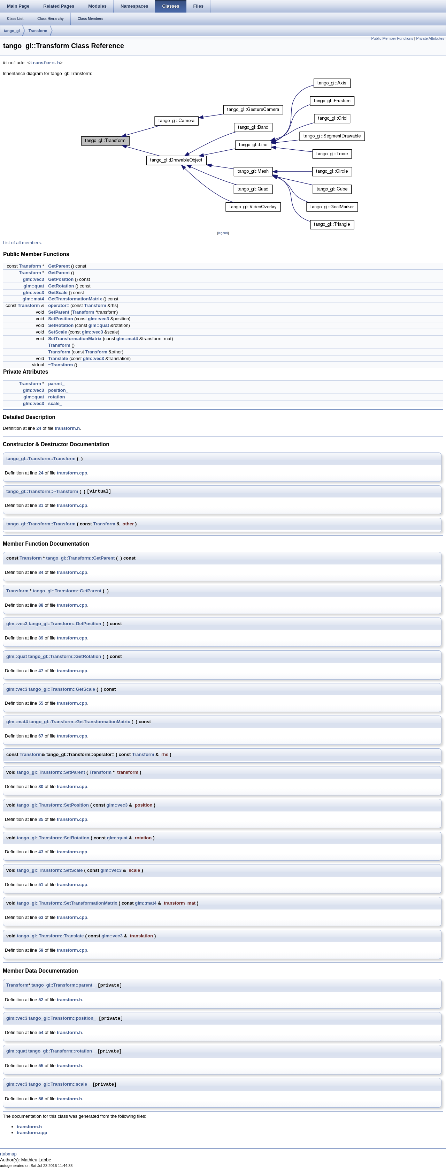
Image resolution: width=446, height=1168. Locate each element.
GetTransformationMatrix (75, 298)
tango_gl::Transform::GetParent (80, 558)
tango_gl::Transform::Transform (41, 458)
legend (223, 233)
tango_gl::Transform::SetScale (50, 870)
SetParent (58, 312)
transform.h (45, 63)
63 (40, 917)
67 (40, 736)
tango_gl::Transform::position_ (62, 1018)
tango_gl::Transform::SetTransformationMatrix (67, 903)
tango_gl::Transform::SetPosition (53, 805)
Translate (58, 358)
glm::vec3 (33, 279)
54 (40, 1032)
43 (40, 851)
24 (38, 428)
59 (40, 950)
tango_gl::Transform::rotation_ (61, 1051)
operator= (58, 305)
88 (40, 605)
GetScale (58, 292)
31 (40, 505)
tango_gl (12, 31)
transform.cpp (72, 473)
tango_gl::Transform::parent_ (63, 985)
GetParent (59, 266)
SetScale (57, 332)
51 (40, 884)
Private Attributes (430, 38)
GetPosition (61, 279)
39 (40, 638)
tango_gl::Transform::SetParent (51, 772)
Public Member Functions (392, 38)
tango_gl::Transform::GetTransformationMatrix (79, 721)
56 (40, 1098)
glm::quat (33, 286)
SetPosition (60, 318)
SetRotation (61, 325)
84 (40, 572)
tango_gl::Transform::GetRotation (64, 656)
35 (40, 819)
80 (40, 786)
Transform (38, 31)
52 (40, 999)
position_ (58, 390)
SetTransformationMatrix (74, 338)
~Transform (60, 364)
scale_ (55, 403)
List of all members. (22, 242)
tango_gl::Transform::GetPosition (65, 623)
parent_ (56, 383)
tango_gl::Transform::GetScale (62, 689)
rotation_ (58, 396)
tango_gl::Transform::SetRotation (53, 837)
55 (40, 703)
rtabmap (8, 1153)
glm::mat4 (33, 298)
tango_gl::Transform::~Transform (42, 491)
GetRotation (61, 286)
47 (40, 670)
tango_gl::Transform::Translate (50, 935)
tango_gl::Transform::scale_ (59, 1084)
